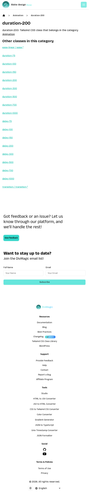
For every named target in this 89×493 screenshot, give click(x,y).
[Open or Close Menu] (84, 5)
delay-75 (7, 121)
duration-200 (37, 15)
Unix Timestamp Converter (44, 430)
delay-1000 (8, 178)
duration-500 (9, 96)
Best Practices (45, 332)
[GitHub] (44, 449)
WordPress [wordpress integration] (44, 346)
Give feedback (11, 238)
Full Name (8, 267)
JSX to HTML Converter (44, 404)
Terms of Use (44, 469)
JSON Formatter (44, 436)
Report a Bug (44, 375)
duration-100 (9, 63)
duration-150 (9, 72)
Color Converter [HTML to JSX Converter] (44, 415)
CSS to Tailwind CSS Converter (44, 409)
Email (48, 267)
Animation (18, 15)
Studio (44, 394)
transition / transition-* (15, 186)
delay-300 (7, 154)
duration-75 (8, 55)
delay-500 (7, 162)
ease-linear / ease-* (13, 47)
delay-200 (7, 145)
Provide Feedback (44, 361)
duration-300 (9, 88)
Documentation (44, 323)
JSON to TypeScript (44, 425)
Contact (44, 370)
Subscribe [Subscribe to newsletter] (44, 282)
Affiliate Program (44, 380)
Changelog (38, 337)
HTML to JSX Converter (44, 399)
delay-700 (7, 170)
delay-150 (7, 137)
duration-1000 (10, 113)
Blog (44, 327)
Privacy (44, 473)
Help (44, 365)
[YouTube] (45, 454)
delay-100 (7, 129)
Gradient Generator (44, 420)
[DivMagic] (20, 4)
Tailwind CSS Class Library (44, 341)
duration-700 (9, 104)
